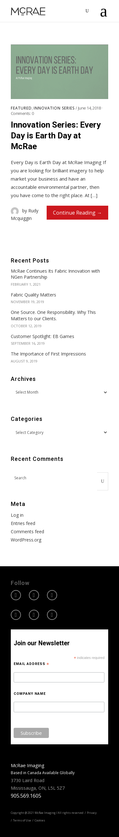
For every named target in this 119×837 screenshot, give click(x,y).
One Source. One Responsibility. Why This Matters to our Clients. (53, 315)
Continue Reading (74, 212)
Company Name (30, 694)
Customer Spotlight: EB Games (42, 336)
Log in (17, 515)
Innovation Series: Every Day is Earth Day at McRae (56, 135)
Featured (21, 108)
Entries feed (23, 523)
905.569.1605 (26, 795)
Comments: (22, 113)
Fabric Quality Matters (33, 295)
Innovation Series (54, 108)
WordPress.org (26, 540)
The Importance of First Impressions (48, 354)
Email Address (31, 664)
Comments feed (27, 531)
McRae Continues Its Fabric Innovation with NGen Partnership (55, 274)
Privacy (92, 813)
